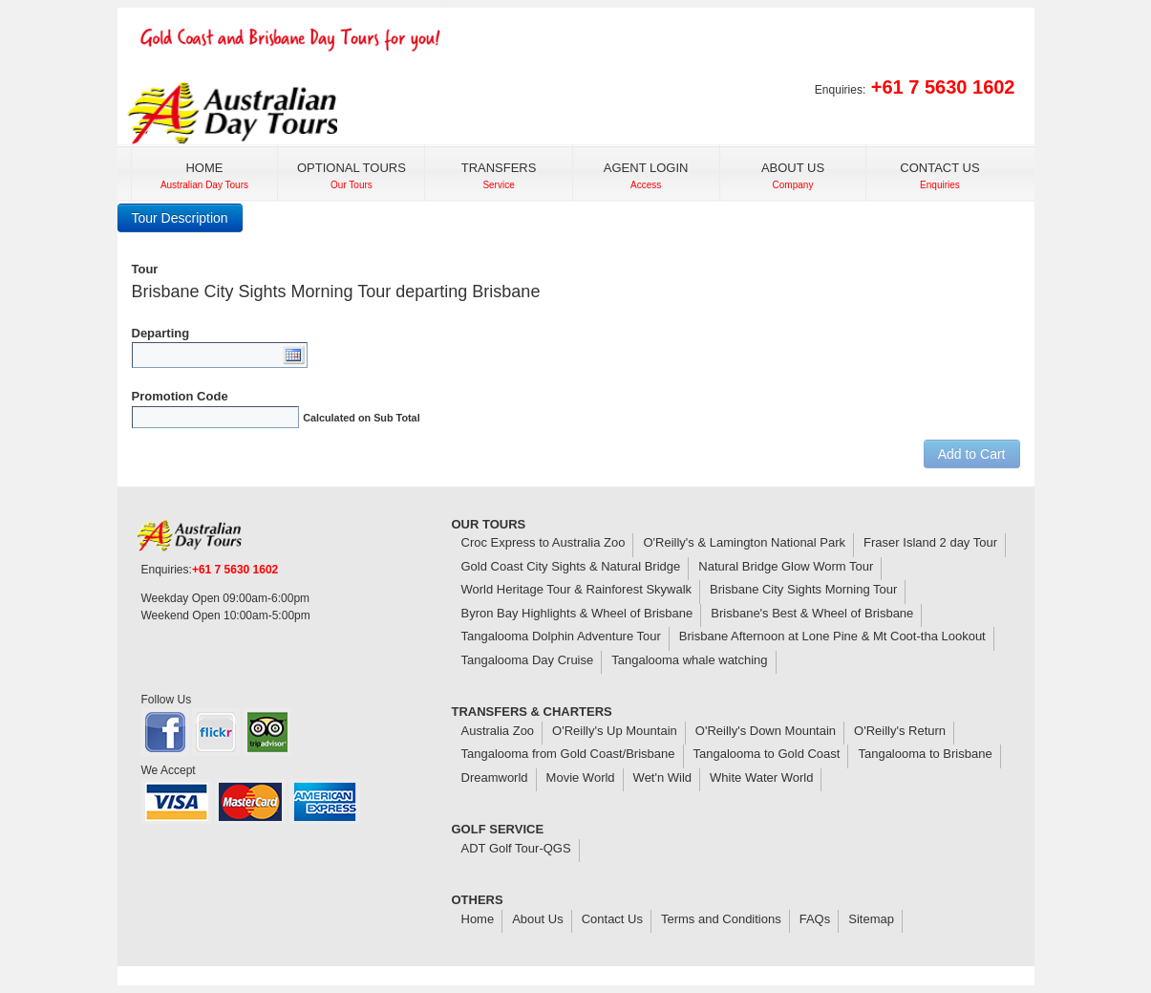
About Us (537, 919)
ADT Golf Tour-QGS (516, 848)
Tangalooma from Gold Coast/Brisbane (568, 753)
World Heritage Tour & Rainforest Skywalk (577, 589)
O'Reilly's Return (900, 730)
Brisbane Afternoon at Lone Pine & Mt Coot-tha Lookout (832, 636)
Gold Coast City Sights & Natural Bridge (571, 566)
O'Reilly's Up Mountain (614, 730)
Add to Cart (972, 454)
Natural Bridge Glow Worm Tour (785, 566)
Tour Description (180, 218)
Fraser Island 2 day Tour (930, 542)
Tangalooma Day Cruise (527, 660)
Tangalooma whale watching (689, 660)
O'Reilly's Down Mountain (765, 730)
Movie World (580, 777)
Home (478, 919)
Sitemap (871, 919)
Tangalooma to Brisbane (924, 753)
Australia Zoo (498, 730)
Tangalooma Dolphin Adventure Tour (561, 636)
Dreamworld (494, 777)
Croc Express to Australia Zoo (543, 542)
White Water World (761, 777)
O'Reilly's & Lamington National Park (744, 542)
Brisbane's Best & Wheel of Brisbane (812, 613)
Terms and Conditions (721, 919)
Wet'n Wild (662, 777)
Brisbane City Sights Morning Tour (803, 589)
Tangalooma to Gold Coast (767, 753)
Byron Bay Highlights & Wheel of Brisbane (577, 613)
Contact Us (612, 919)
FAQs (815, 919)
